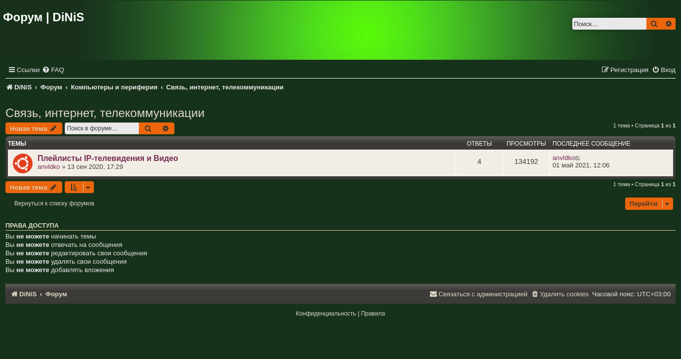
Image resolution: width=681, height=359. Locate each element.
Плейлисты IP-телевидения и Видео (108, 158)
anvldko (49, 166)
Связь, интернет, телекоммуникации (105, 113)
